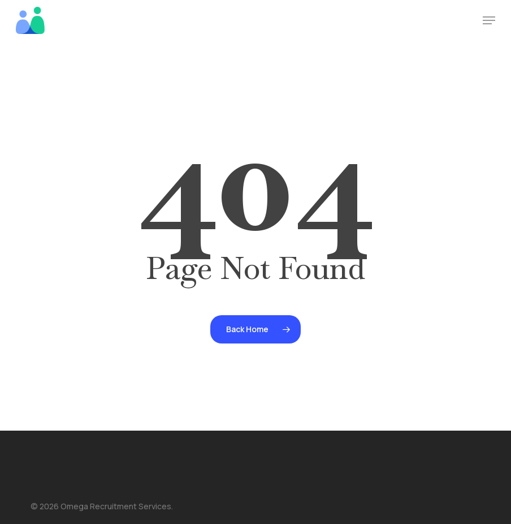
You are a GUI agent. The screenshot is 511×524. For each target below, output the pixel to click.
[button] (489, 20)
